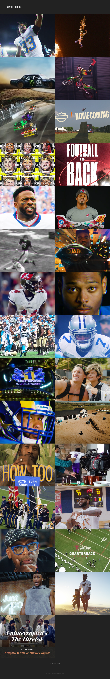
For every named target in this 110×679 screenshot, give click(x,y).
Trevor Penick (13, 7)
